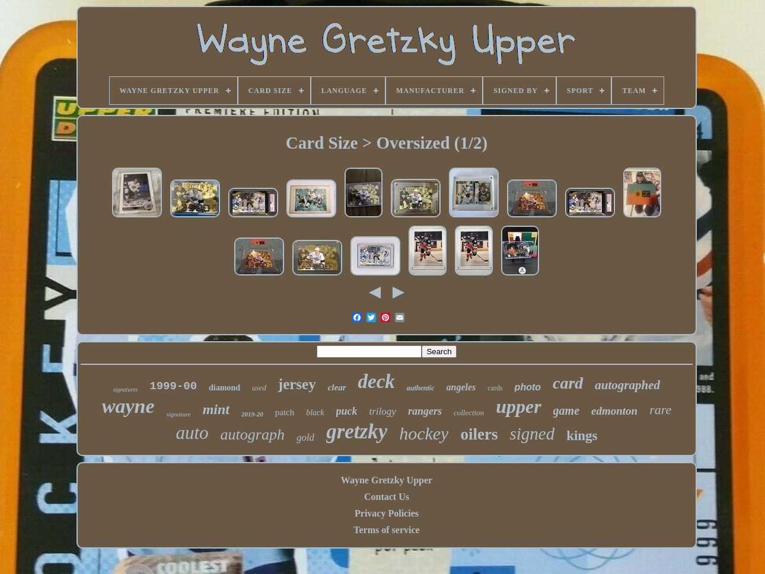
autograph (253, 434)
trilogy (382, 411)
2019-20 (252, 414)
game (566, 410)
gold (305, 437)
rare (660, 409)
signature (179, 414)
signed (531, 433)
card (568, 383)
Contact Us (386, 497)
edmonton (614, 411)
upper (518, 406)
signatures (125, 389)
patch (284, 412)
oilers (479, 434)
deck (376, 381)
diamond (224, 387)
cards (494, 388)
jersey (297, 384)
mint (216, 409)
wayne (128, 406)
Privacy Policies (387, 513)
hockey (423, 433)
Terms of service (386, 530)
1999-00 (173, 386)
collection (469, 412)
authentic (421, 388)
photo (528, 387)
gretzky (356, 431)
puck (347, 411)
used (259, 387)
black (315, 412)
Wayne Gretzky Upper (386, 480)
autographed (627, 385)
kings (581, 435)
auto (192, 432)
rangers (425, 411)
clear (337, 387)
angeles (461, 387)
